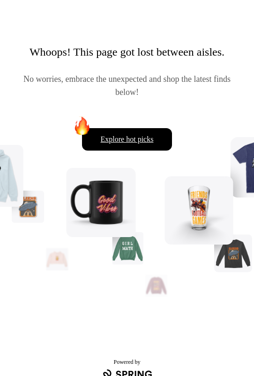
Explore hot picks (127, 139)
